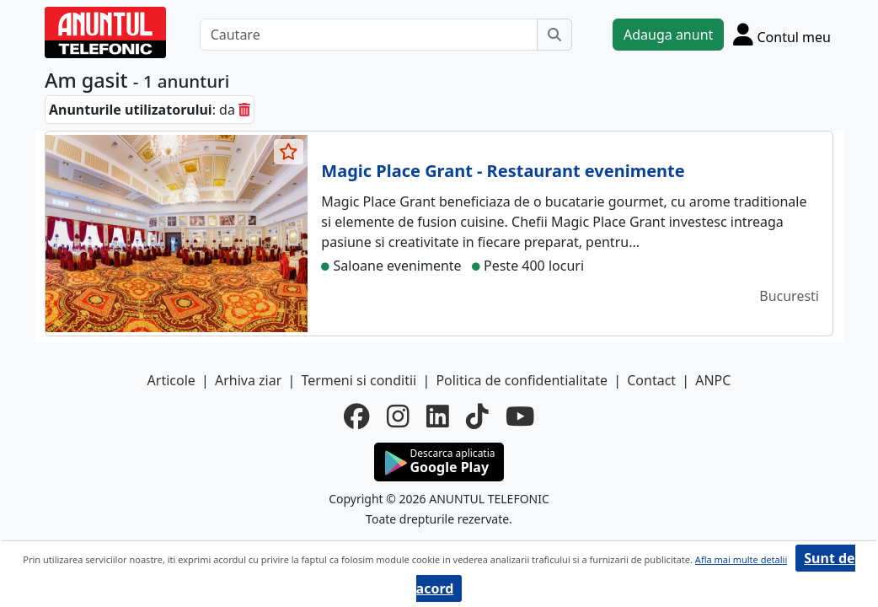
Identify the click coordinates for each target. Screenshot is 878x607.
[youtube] (520, 416)
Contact (651, 380)
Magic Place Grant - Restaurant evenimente (502, 170)
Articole (171, 380)
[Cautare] (369, 35)
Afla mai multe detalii (741, 559)
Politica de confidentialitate (522, 380)
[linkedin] (437, 416)
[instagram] (398, 416)
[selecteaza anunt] (289, 151)
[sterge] (244, 109)
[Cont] (782, 34)
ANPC (713, 380)
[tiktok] (477, 416)
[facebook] (357, 416)
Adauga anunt (668, 34)
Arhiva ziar (248, 380)
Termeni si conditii (358, 380)
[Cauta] (554, 35)
